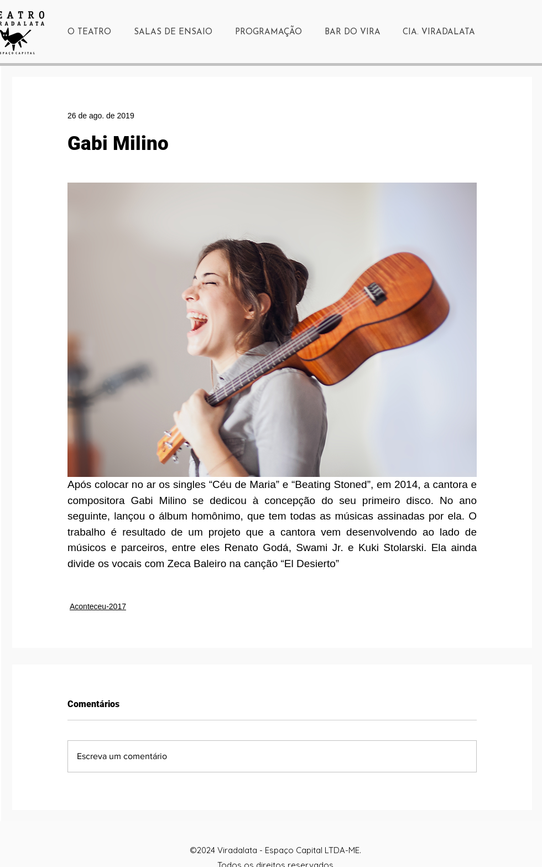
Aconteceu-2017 (98, 606)
